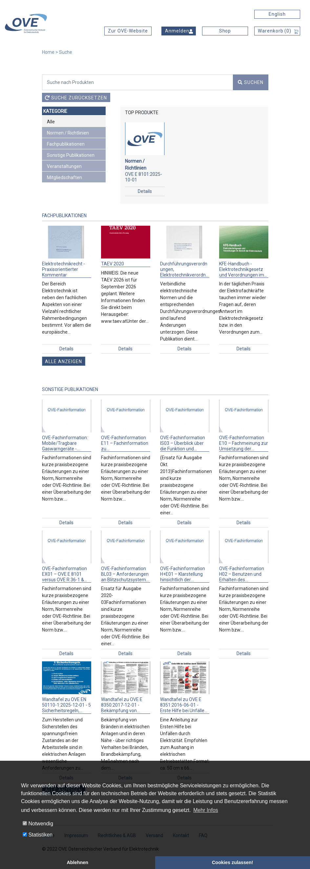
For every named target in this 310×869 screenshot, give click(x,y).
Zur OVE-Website (128, 30)
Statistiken (37, 835)
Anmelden (177, 30)
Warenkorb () (274, 30)
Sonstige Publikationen (70, 155)
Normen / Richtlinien (68, 132)
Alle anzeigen (63, 361)
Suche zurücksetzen (76, 97)
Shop (225, 30)
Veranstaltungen (64, 166)
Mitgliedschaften (64, 177)
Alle (51, 121)
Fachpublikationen (66, 144)
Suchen (250, 82)
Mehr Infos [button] (205, 810)
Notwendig (38, 823)
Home (48, 52)
